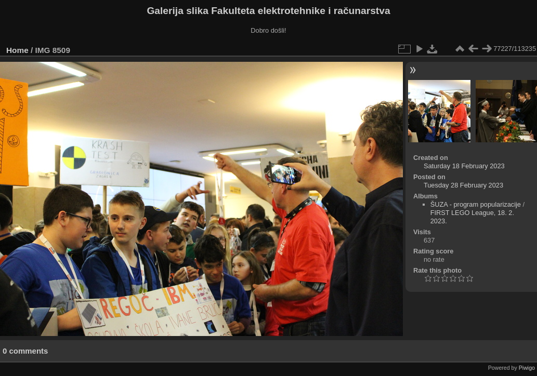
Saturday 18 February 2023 (464, 166)
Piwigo (527, 368)
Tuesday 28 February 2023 (463, 185)
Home (17, 50)
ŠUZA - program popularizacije (475, 204)
